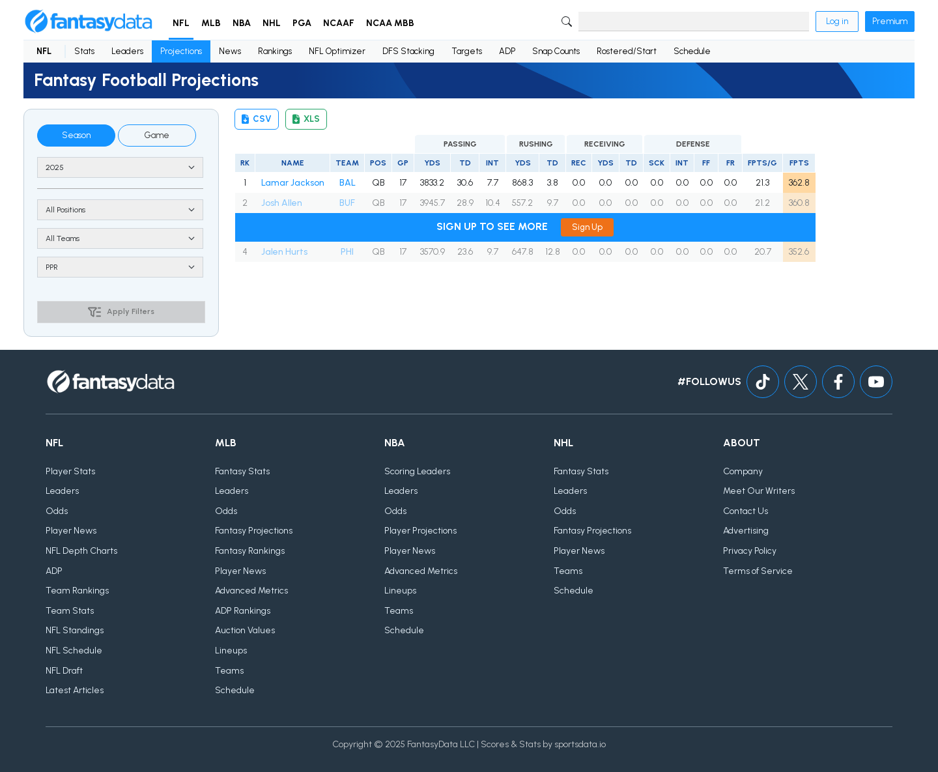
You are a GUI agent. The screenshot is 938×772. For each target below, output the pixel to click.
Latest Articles (75, 690)
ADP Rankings (242, 610)
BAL (347, 182)
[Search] (693, 21)
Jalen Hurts (284, 251)
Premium (889, 21)
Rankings (275, 51)
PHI (347, 251)
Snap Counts (556, 51)
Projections (181, 51)
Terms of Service (758, 571)
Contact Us (745, 511)
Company (743, 471)
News (230, 51)
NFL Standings (75, 630)
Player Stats (70, 471)
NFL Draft (64, 670)
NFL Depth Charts (81, 550)
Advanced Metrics (251, 590)
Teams (229, 670)
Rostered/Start (627, 51)
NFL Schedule (74, 650)
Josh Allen (281, 202)
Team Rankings (77, 590)
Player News (71, 530)
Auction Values (245, 630)
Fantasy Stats (242, 471)
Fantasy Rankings (250, 550)
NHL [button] (272, 23)
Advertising (746, 530)
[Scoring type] (120, 267)
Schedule (692, 51)
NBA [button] (242, 23)
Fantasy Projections (253, 530)
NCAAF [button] (338, 23)
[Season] (120, 167)
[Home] (88, 21)
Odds (57, 511)
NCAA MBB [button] (390, 23)
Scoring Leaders (417, 471)
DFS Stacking (408, 51)
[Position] (120, 209)
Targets (466, 51)
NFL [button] (181, 23)
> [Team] (120, 238)
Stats (84, 51)
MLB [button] (211, 23)
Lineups (231, 650)
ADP (507, 51)
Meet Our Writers (759, 490)
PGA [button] (301, 23)
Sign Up (587, 227)
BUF (347, 202)
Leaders (127, 51)
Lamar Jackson (292, 182)
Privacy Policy (749, 550)
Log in (837, 21)
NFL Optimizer (337, 51)
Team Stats (70, 610)
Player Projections (420, 530)
